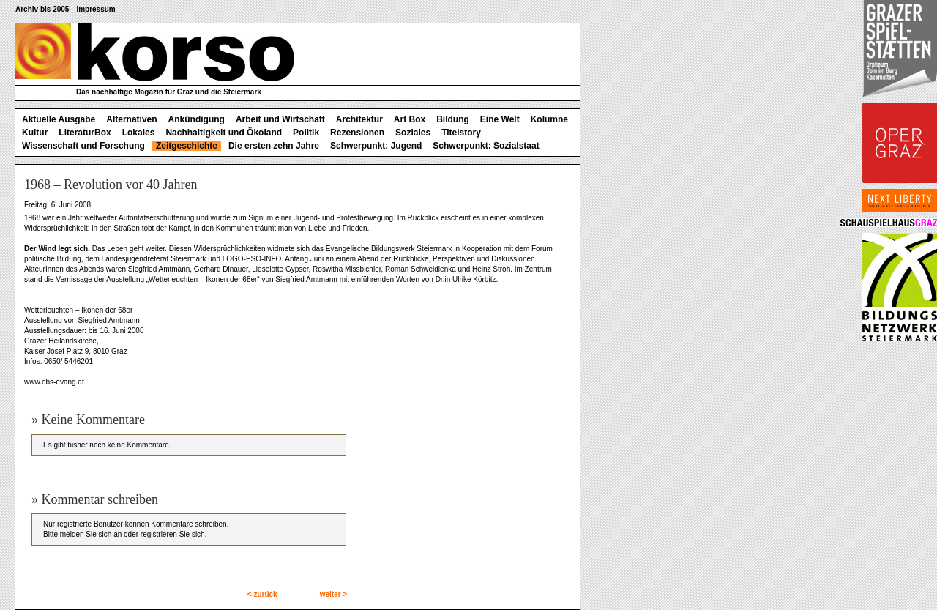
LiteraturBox (85, 132)
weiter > (334, 594)
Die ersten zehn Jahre (273, 146)
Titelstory (461, 132)
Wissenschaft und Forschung (83, 146)
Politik (306, 132)
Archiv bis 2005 (42, 9)
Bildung (452, 119)
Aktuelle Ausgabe (58, 119)
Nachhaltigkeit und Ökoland (223, 132)
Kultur (35, 132)
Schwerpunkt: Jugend (376, 146)
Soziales (412, 132)
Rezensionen (357, 132)
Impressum (95, 9)
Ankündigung (196, 119)
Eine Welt (500, 119)
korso (154, 52)
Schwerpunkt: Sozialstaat (486, 146)
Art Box (409, 119)
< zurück (262, 594)
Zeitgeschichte (186, 146)
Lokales (138, 132)
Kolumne (549, 119)
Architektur (359, 119)
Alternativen (131, 119)
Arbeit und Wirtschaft (280, 119)
